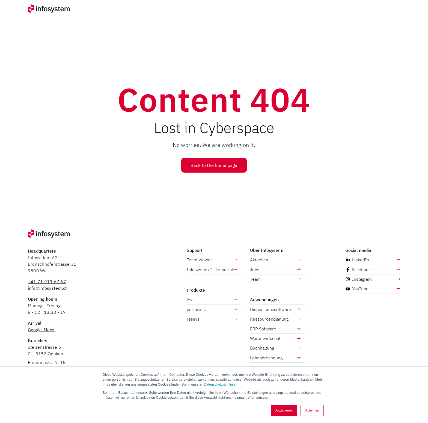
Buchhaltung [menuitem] (275, 348)
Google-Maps (41, 329)
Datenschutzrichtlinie (220, 384)
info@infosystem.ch (48, 288)
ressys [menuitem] (212, 319)
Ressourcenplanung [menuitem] (275, 319)
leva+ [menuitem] (212, 299)
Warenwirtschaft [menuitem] (275, 338)
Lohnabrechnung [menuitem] (275, 357)
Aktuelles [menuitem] (275, 259)
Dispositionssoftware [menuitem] (275, 309)
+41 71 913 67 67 (47, 281)
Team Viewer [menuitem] (212, 259)
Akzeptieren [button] (284, 410)
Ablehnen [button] (312, 410)
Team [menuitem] (275, 279)
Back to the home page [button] (214, 165)
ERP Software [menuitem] (275, 329)
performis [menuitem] (212, 309)
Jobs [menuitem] (275, 269)
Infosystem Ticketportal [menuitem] (212, 269)
